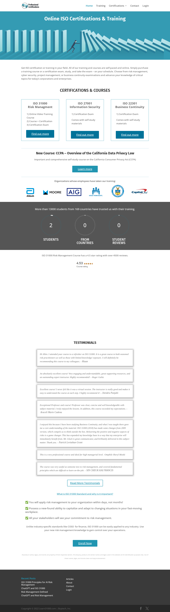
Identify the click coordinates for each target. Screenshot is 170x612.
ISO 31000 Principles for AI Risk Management (36, 583)
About (69, 582)
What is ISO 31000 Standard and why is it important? (85, 493)
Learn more (85, 169)
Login (146, 6)
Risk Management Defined (34, 591)
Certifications (116, 6)
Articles (70, 578)
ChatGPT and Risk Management (37, 594)
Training (100, 6)
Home (89, 6)
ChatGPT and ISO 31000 (33, 587)
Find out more (40, 134)
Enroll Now (85, 542)
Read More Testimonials (85, 482)
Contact (134, 6)
